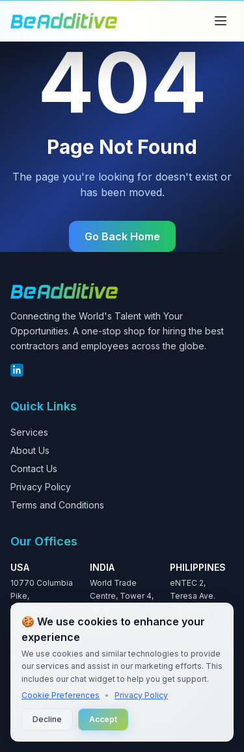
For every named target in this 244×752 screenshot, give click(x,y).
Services (29, 432)
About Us (29, 450)
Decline (47, 719)
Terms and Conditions (57, 504)
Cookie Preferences (60, 695)
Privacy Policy (40, 486)
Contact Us (33, 468)
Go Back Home (122, 236)
